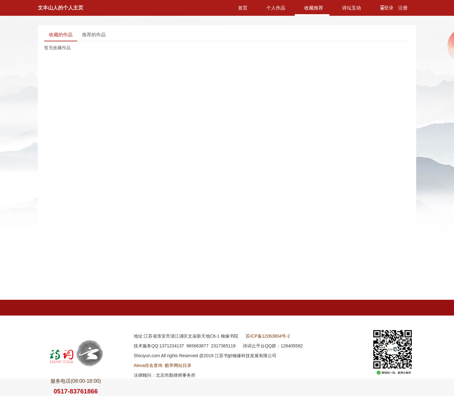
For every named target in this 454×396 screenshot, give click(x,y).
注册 (403, 7)
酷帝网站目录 (178, 365)
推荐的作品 (94, 34)
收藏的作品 (61, 34)
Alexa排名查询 (148, 365)
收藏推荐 (313, 7)
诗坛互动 (351, 7)
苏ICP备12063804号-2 (268, 336)
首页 (242, 7)
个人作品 (275, 7)
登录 (388, 7)
